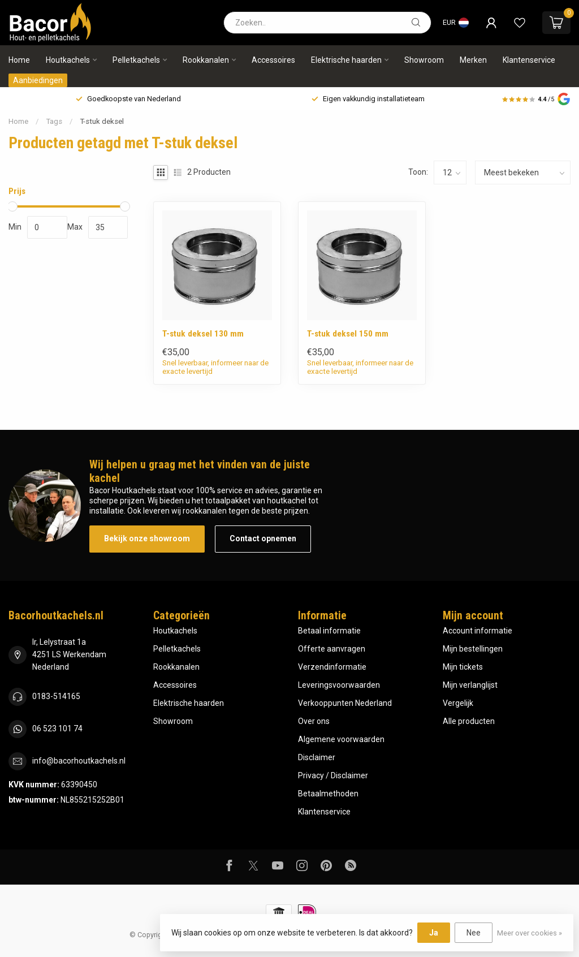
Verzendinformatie (332, 666)
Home (19, 59)
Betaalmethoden (328, 793)
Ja (433, 932)
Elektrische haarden (346, 59)
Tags (54, 121)
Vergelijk (458, 703)
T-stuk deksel (102, 121)
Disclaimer (316, 757)
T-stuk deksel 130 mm (203, 334)
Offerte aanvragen (331, 648)
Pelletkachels (136, 59)
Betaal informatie (329, 630)
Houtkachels (68, 59)
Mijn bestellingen (473, 648)
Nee (473, 932)
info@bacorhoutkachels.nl (79, 760)
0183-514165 (56, 696)
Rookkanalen (206, 59)
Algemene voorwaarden (341, 739)
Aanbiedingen (38, 80)
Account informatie (477, 630)
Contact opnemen (263, 538)
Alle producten (469, 721)
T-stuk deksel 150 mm (347, 334)
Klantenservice (529, 59)
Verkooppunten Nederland (345, 703)
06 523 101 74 (57, 728)
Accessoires (273, 59)
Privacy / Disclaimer (333, 775)
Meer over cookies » (529, 933)
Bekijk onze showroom (147, 538)
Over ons (314, 721)
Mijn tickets (463, 666)
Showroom (424, 59)
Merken (473, 59)
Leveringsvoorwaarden (339, 684)
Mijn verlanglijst (470, 684)
